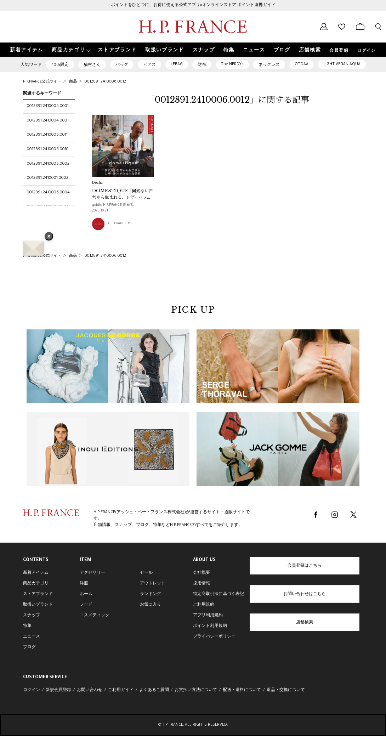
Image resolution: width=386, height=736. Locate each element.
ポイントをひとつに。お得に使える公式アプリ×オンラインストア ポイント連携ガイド (193, 5)
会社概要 (201, 573)
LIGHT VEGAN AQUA (342, 64)
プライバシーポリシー (214, 637)
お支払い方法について (196, 690)
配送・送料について (242, 690)
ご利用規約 (203, 605)
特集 (27, 626)
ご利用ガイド (121, 690)
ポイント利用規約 (210, 626)
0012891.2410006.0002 (48, 164)
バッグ (121, 65)
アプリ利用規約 (208, 615)
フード (86, 605)
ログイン (366, 51)
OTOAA (301, 64)
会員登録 (338, 51)
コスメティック (94, 615)
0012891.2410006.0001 (48, 106)
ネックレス (269, 65)
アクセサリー (92, 573)
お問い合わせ (89, 690)
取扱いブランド (38, 605)
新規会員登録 (58, 690)
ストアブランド (38, 594)
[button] (70, 50)
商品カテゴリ (36, 584)
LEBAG (177, 64)
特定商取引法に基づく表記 (218, 594)
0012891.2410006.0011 (47, 135)
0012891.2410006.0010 (48, 149)
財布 (202, 65)
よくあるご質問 (154, 690)
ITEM (85, 560)
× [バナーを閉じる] (48, 237)
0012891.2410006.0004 (48, 193)
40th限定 (60, 65)
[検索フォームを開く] (378, 26)
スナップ (31, 615)
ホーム (86, 594)
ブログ (29, 647)
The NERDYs (232, 64)
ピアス (149, 65)
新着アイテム (36, 573)
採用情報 (201, 584)
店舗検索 (304, 623)
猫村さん (92, 65)
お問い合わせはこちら (304, 594)
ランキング (150, 594)
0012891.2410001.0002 (47, 178)
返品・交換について (286, 690)
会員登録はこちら (305, 566)
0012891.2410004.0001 (48, 121)
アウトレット (152, 584)
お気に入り (150, 605)
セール (146, 573)
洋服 (84, 584)
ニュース (31, 637)
